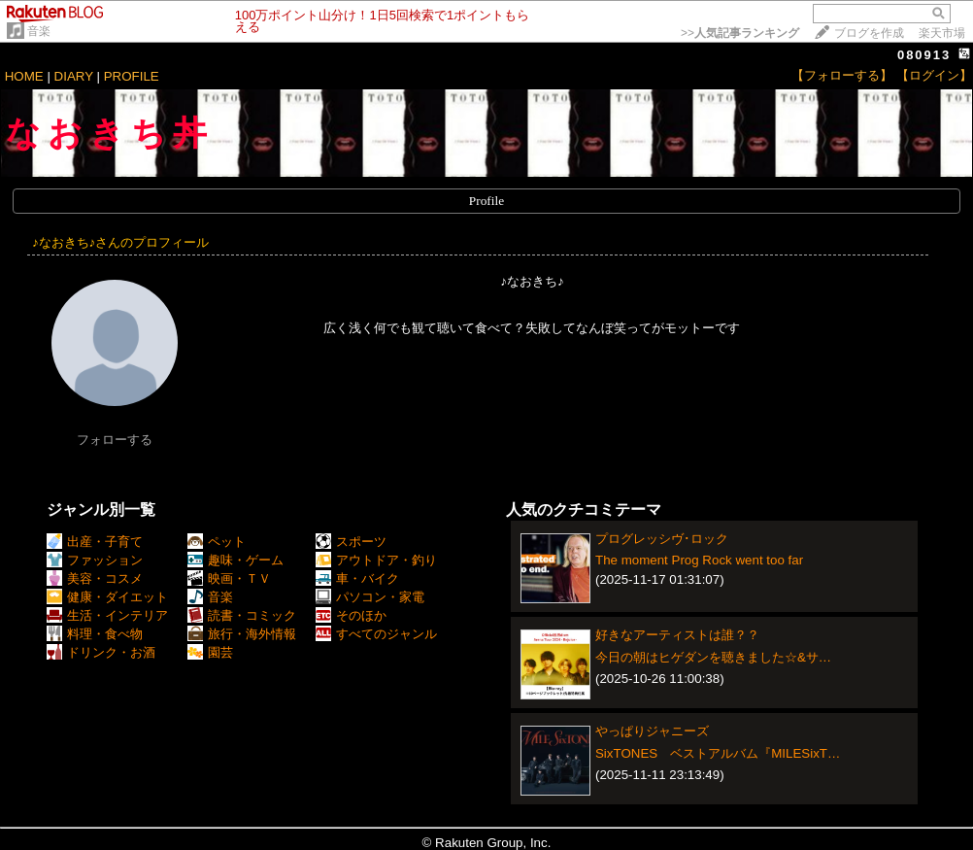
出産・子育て (95, 541)
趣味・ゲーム (235, 560)
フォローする (114, 439)
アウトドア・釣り (376, 560)
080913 (924, 55)
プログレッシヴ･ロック (661, 538)
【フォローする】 (841, 75)
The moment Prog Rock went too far (699, 560)
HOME (24, 76)
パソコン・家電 (370, 597)
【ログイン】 (934, 75)
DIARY (73, 76)
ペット (216, 541)
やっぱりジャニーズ (652, 731)
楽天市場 (942, 33)
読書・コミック (241, 615)
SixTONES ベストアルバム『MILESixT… (717, 753)
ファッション (95, 560)
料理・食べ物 (95, 634)
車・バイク (357, 578)
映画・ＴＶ (229, 578)
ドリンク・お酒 (101, 652)
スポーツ (351, 541)
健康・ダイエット (107, 597)
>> (740, 33)
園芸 (210, 652)
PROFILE (131, 76)
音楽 (38, 31)
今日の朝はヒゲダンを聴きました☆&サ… (713, 657)
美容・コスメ (95, 578)
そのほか (351, 615)
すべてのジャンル (376, 634)
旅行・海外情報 (241, 634)
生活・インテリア (107, 615)
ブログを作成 (869, 33)
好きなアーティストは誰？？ (677, 635)
